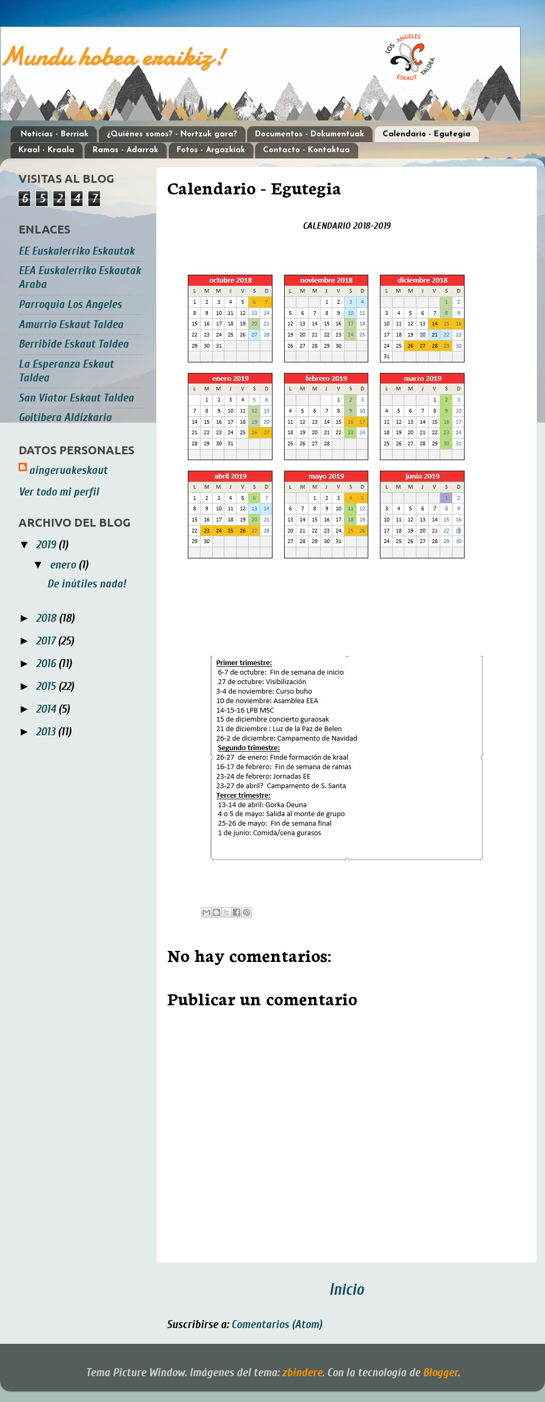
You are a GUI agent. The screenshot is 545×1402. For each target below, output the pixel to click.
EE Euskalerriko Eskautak (76, 251)
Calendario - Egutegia (426, 134)
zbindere (302, 1372)
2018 (47, 618)
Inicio (346, 1290)
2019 (47, 545)
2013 (47, 732)
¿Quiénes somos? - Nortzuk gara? (172, 134)
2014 (47, 709)
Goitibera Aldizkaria (65, 417)
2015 (47, 686)
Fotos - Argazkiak (211, 150)
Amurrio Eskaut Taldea (71, 324)
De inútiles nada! (86, 584)
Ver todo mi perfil (59, 492)
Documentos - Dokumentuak (309, 134)
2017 (47, 641)
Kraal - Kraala (46, 150)
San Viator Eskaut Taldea (76, 398)
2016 (47, 663)
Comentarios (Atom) (276, 1324)
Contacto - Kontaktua (306, 150)
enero (64, 565)
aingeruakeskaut (68, 470)
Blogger (440, 1372)
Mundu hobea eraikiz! (112, 56)
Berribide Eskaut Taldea (74, 344)
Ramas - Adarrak (125, 150)
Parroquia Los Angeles (70, 304)
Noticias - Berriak (54, 134)
